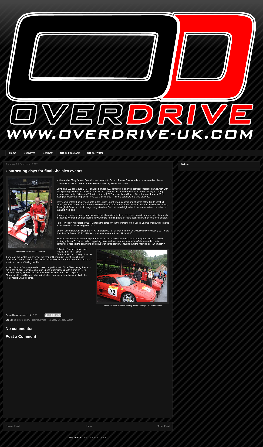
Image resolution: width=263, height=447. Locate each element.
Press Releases (48, 320)
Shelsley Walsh (65, 320)
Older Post (163, 426)
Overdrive (29, 153)
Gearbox (48, 153)
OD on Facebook (70, 153)
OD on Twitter (95, 153)
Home (12, 153)
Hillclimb (35, 320)
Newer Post (13, 426)
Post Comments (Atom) (94, 437)
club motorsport (21, 320)
